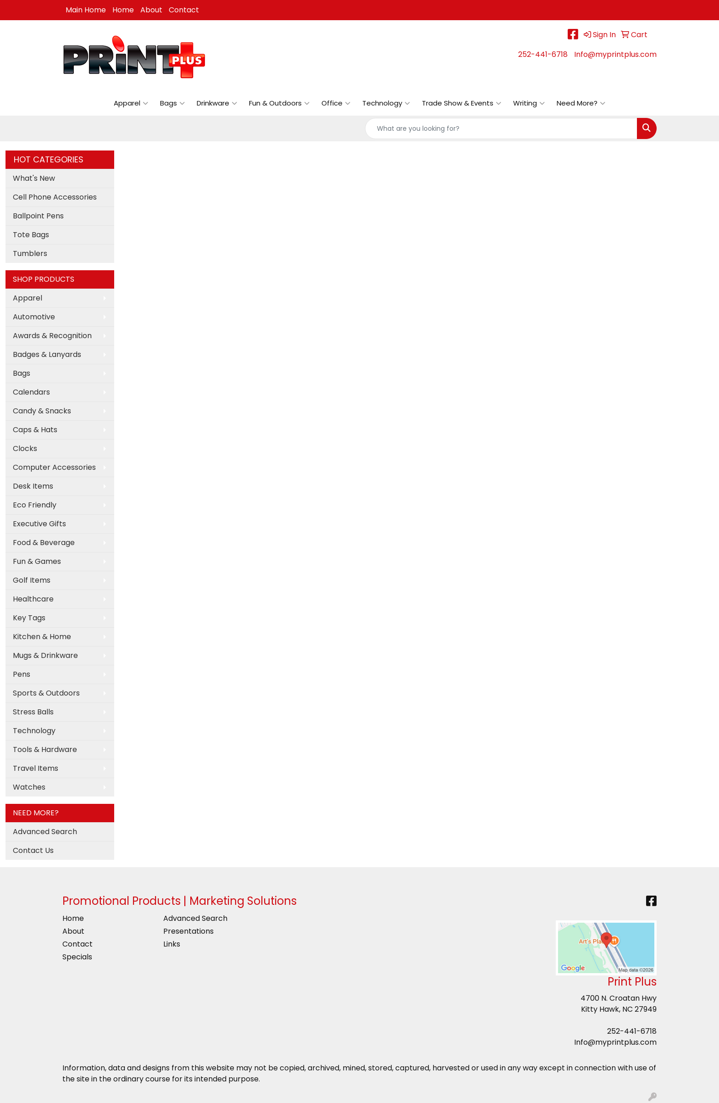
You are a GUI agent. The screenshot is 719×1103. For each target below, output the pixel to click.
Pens (21, 674)
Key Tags (29, 618)
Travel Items (35, 768)
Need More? (581, 103)
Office (335, 103)
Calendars (31, 392)
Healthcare (33, 599)
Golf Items (31, 580)
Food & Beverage (44, 542)
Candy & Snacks (42, 411)
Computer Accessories (54, 467)
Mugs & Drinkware (45, 655)
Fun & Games (37, 561)
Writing (529, 103)
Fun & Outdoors (279, 103)
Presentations (188, 931)
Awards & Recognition (52, 335)
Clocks (25, 448)
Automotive (34, 317)
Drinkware (217, 103)
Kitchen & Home (42, 636)
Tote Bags (31, 234)
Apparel (131, 103)
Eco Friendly (34, 505)
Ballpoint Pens (38, 216)
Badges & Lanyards (47, 354)
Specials (77, 957)
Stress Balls (33, 712)
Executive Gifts (39, 523)
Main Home (86, 10)
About (151, 10)
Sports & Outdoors (46, 693)
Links (171, 944)
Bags (172, 103)
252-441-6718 (543, 54)
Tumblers (30, 253)
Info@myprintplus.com (615, 54)
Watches (29, 787)
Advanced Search (45, 831)
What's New (34, 178)
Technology (386, 103)
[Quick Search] (501, 128)
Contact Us (33, 850)
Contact (184, 10)
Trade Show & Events (461, 103)
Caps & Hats (35, 429)
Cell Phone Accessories (55, 197)
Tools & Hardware (45, 749)
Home (123, 10)
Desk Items (33, 486)
